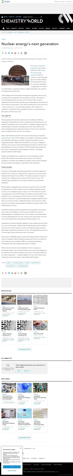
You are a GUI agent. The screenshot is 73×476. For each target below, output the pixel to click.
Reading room (21, 32)
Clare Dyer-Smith (9, 402)
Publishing (56, 1)
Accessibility (34, 458)
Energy (27, 262)
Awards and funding (46, 464)
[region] (12, 460)
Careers (3, 39)
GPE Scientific (39, 314)
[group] (68, 28)
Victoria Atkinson (21, 403)
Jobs (15, 32)
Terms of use (26, 458)
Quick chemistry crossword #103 (22, 334)
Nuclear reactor (11, 266)
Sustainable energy (22, 266)
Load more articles (24, 349)
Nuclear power (35, 262)
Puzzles (27, 32)
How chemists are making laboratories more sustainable (7, 397)
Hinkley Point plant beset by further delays (24, 308)
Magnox (8, 138)
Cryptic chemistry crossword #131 (7, 334)
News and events (27, 464)
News (3, 306)
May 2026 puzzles (38, 333)
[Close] (20, 448)
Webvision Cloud (68, 474)
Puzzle (35, 306)
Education (62, 1)
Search (41, 16)
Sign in (19, 371)
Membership (69, 1)
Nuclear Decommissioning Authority (38, 73)
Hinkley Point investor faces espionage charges (8, 309)
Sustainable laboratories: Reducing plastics (24, 397)
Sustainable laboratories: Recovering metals (39, 423)
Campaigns (36, 464)
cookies (57, 471)
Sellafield (17, 138)
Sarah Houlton (7, 48)
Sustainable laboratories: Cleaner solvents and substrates (24, 423)
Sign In (5, 16)
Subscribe (18, 16)
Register (11, 16)
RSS (34, 448)
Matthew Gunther (6, 315)
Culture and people (18, 262)
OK (12, 466)
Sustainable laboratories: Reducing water (40, 397)
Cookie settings (11, 470)
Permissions (42, 458)
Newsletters (10, 32)
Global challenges (57, 464)
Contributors (27, 448)
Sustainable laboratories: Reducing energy (8, 423)
